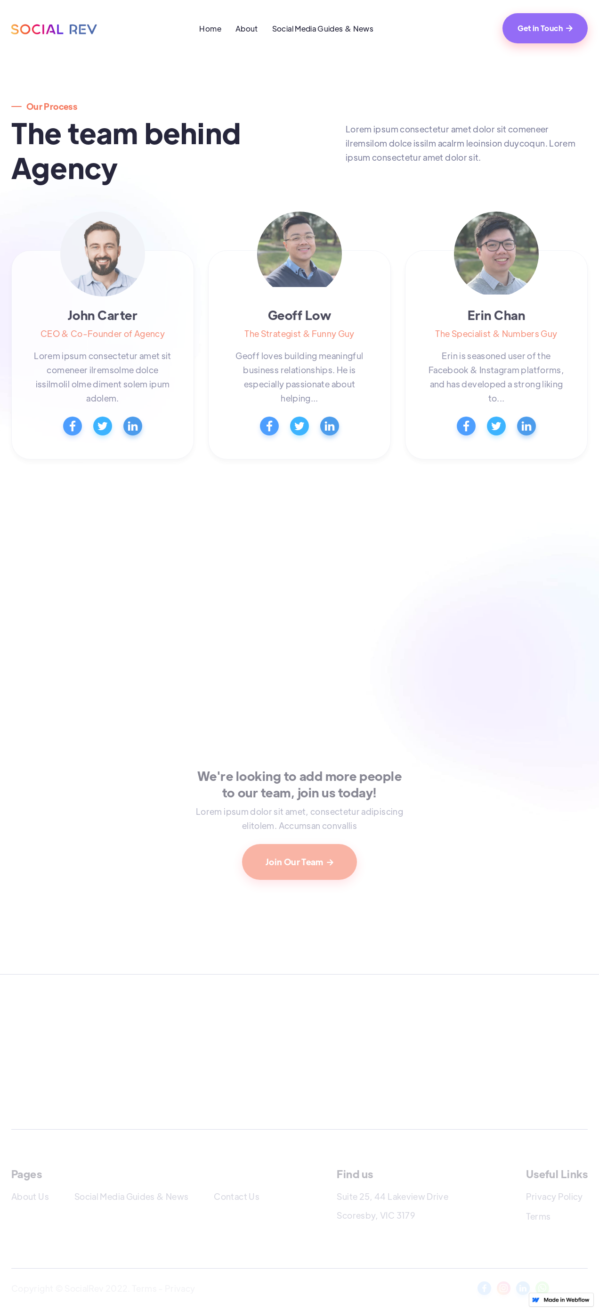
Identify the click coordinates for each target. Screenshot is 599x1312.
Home (210, 28)
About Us (30, 1196)
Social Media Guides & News (322, 28)
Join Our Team (299, 861)
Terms (538, 1216)
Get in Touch (545, 28)
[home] (55, 28)
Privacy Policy (554, 1196)
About (246, 28)
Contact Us (236, 1196)
